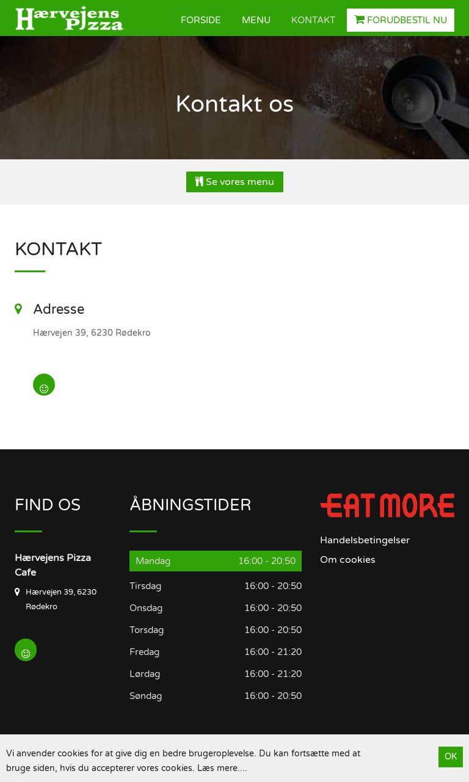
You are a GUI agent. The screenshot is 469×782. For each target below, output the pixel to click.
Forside (201, 20)
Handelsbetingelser (365, 540)
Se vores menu (234, 182)
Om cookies (348, 560)
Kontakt (313, 20)
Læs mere (217, 768)
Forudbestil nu (400, 20)
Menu (256, 20)
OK (451, 756)
